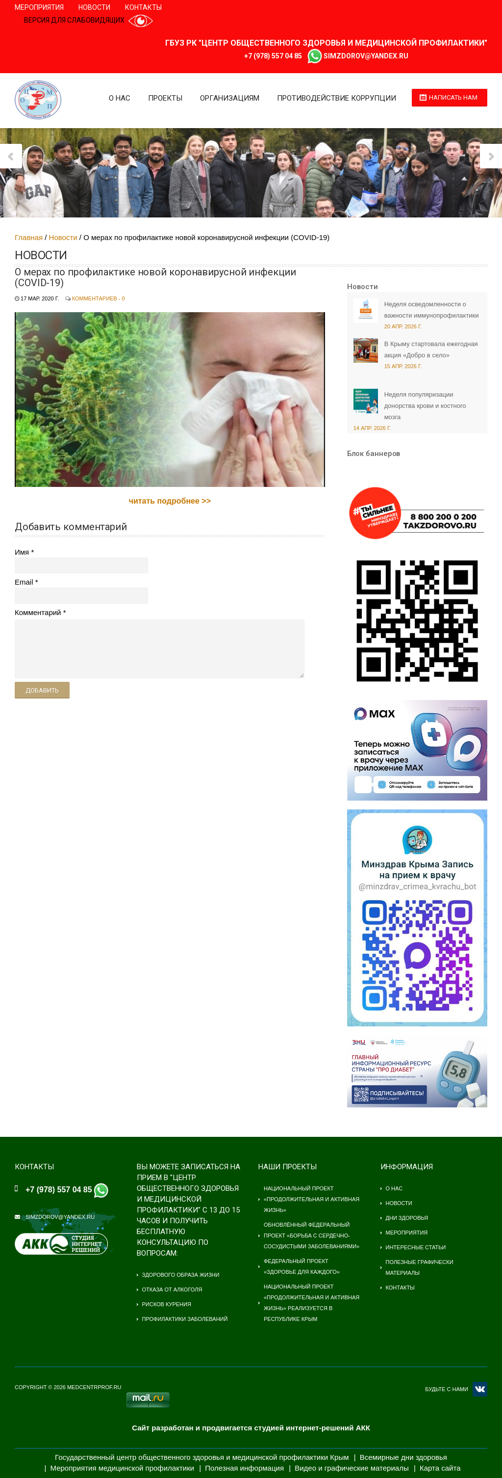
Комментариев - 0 (98, 298)
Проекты (163, 98)
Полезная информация (244, 1468)
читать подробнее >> (170, 501)
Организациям (227, 98)
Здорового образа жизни (181, 1275)
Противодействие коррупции (334, 98)
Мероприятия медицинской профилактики (122, 1468)
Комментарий (38, 612)
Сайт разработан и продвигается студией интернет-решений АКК (251, 1428)
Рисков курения (166, 1304)
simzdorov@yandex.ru (366, 56)
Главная (29, 237)
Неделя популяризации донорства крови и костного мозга (425, 406)
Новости (94, 7)
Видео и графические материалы (352, 1468)
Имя (22, 552)
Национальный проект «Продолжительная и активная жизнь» (311, 1199)
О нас (117, 98)
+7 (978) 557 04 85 (273, 56)
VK (480, 1389)
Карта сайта (440, 1468)
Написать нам (453, 97)
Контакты (143, 7)
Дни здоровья (407, 1218)
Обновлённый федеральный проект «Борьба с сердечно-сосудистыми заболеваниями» (311, 1235)
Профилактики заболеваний (185, 1319)
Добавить (42, 690)
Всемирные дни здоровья (403, 1457)
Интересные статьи (416, 1247)
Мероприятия (39, 7)
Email (24, 582)
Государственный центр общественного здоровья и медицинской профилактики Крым (202, 1457)
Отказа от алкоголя (172, 1289)
